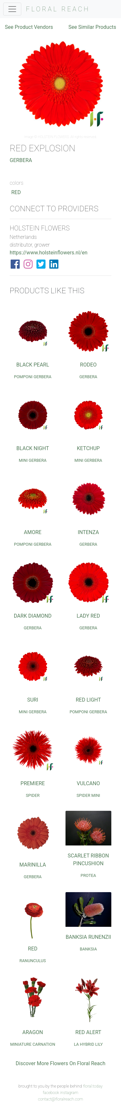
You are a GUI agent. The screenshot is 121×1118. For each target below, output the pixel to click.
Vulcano (88, 783)
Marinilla (32, 865)
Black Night (32, 448)
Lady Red (88, 616)
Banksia (88, 949)
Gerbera (21, 160)
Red (16, 192)
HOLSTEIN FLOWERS (53, 137)
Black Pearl (32, 365)
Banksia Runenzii (88, 937)
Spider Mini (88, 795)
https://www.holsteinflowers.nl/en (48, 253)
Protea (88, 875)
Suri (32, 700)
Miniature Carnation (32, 1044)
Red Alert (88, 1032)
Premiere (33, 783)
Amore (32, 532)
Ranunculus (32, 960)
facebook (51, 1092)
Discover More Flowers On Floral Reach (61, 1063)
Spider (33, 795)
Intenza (88, 532)
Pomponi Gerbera (32, 376)
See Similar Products (92, 27)
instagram (69, 1092)
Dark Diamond (33, 616)
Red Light (88, 700)
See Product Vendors (29, 27)
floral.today (93, 1086)
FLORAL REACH (58, 9)
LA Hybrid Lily (88, 1044)
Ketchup (88, 448)
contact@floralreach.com (60, 1099)
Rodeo (88, 365)
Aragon (32, 1032)
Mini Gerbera (32, 460)
